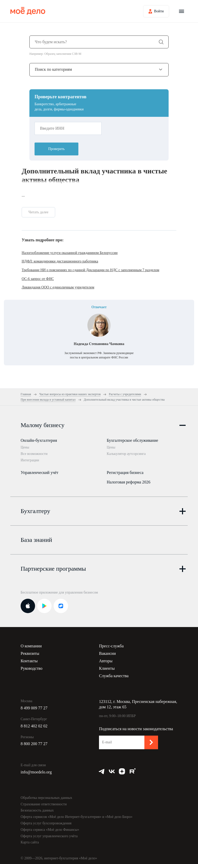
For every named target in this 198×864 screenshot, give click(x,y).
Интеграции (30, 460)
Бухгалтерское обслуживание (132, 440)
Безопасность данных (37, 807)
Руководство (32, 665)
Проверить (56, 149)
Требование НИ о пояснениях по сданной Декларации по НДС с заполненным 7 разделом (90, 270)
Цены (25, 447)
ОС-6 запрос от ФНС (38, 279)
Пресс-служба (111, 643)
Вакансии (107, 650)
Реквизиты (30, 650)
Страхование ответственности (44, 801)
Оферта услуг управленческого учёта (49, 833)
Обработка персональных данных (46, 795)
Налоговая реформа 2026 (128, 480)
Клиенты (107, 665)
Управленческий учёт (39, 471)
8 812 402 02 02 (34, 723)
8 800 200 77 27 (34, 741)
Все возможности (34, 454)
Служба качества (114, 673)
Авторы (105, 658)
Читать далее (38, 212)
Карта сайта (30, 839)
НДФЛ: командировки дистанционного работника (60, 261)
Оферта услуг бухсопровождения (46, 820)
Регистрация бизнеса (125, 471)
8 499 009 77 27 (34, 705)
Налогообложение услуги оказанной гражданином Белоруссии (70, 253)
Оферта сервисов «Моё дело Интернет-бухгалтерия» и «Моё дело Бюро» (77, 814)
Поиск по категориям (53, 69)
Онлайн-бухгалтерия (39, 440)
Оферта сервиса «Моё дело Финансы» (50, 827)
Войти (159, 11)
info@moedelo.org (36, 769)
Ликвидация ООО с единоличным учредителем (58, 287)
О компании (31, 643)
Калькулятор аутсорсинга (126, 454)
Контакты (29, 658)
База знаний (36, 537)
